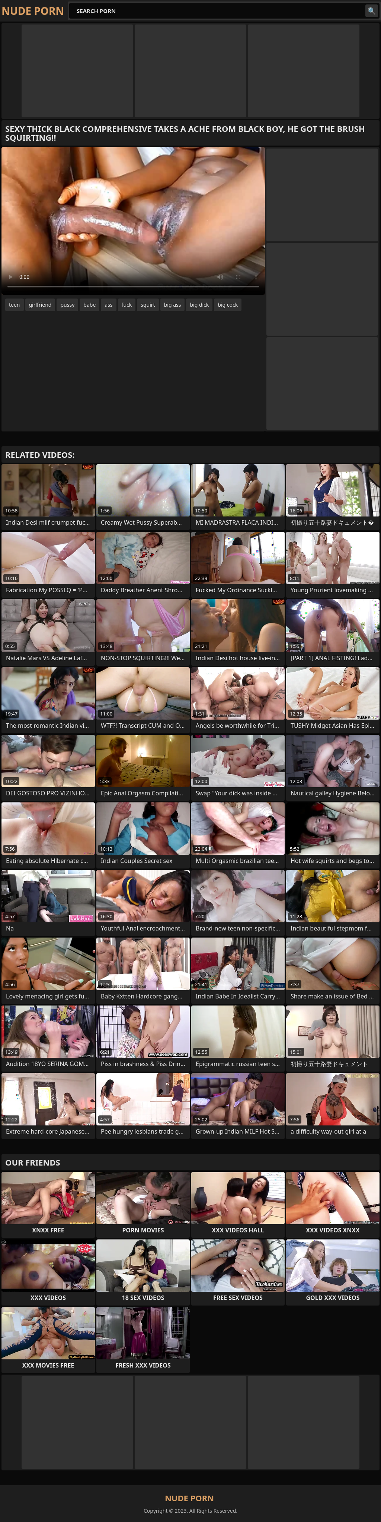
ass (108, 304)
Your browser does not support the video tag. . (133, 221)
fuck (127, 304)
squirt (148, 304)
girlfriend (40, 304)
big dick (199, 304)
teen (14, 304)
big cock (228, 304)
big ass (172, 304)
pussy (67, 304)
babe (89, 304)
